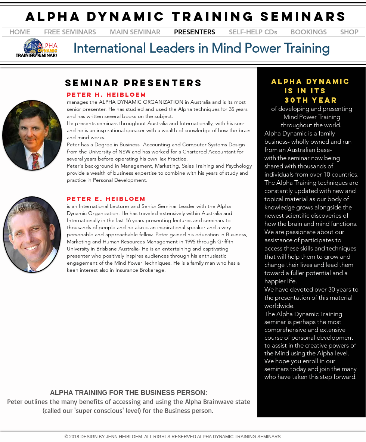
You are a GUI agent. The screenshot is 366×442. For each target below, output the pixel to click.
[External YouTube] (153, 341)
